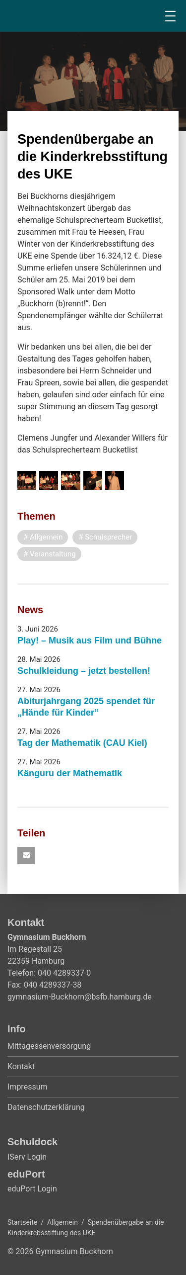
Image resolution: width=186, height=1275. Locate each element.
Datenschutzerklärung (46, 1107)
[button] (26, 855)
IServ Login (27, 1157)
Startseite (22, 1222)
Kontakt (21, 1066)
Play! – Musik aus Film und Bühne (89, 640)
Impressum (27, 1087)
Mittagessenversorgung (49, 1046)
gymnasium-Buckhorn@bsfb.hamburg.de (79, 997)
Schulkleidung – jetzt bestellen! (83, 671)
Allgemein (62, 1222)
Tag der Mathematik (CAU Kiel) (82, 743)
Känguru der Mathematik (69, 773)
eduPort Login (32, 1188)
